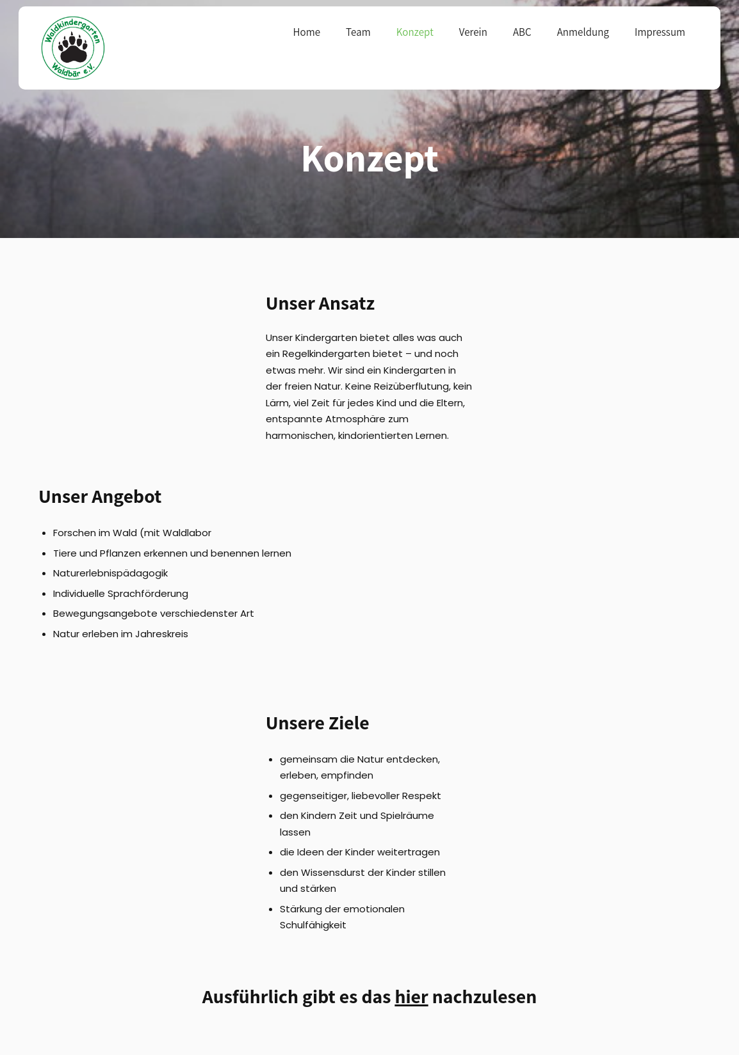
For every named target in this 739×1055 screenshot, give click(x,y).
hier (411, 996)
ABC (522, 32)
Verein (473, 32)
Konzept (415, 32)
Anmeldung (583, 32)
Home (306, 32)
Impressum (660, 32)
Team (358, 32)
